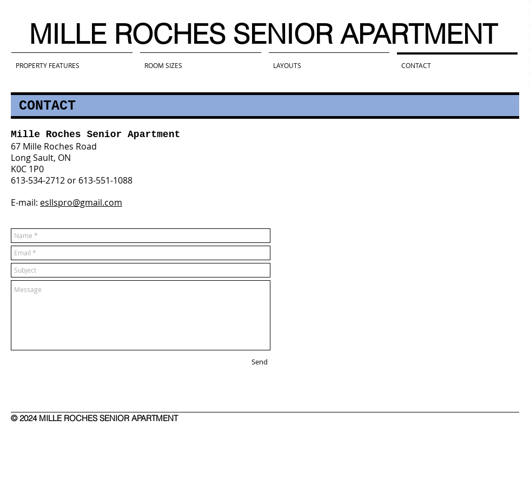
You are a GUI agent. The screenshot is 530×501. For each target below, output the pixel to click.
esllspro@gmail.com (81, 202)
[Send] (259, 362)
